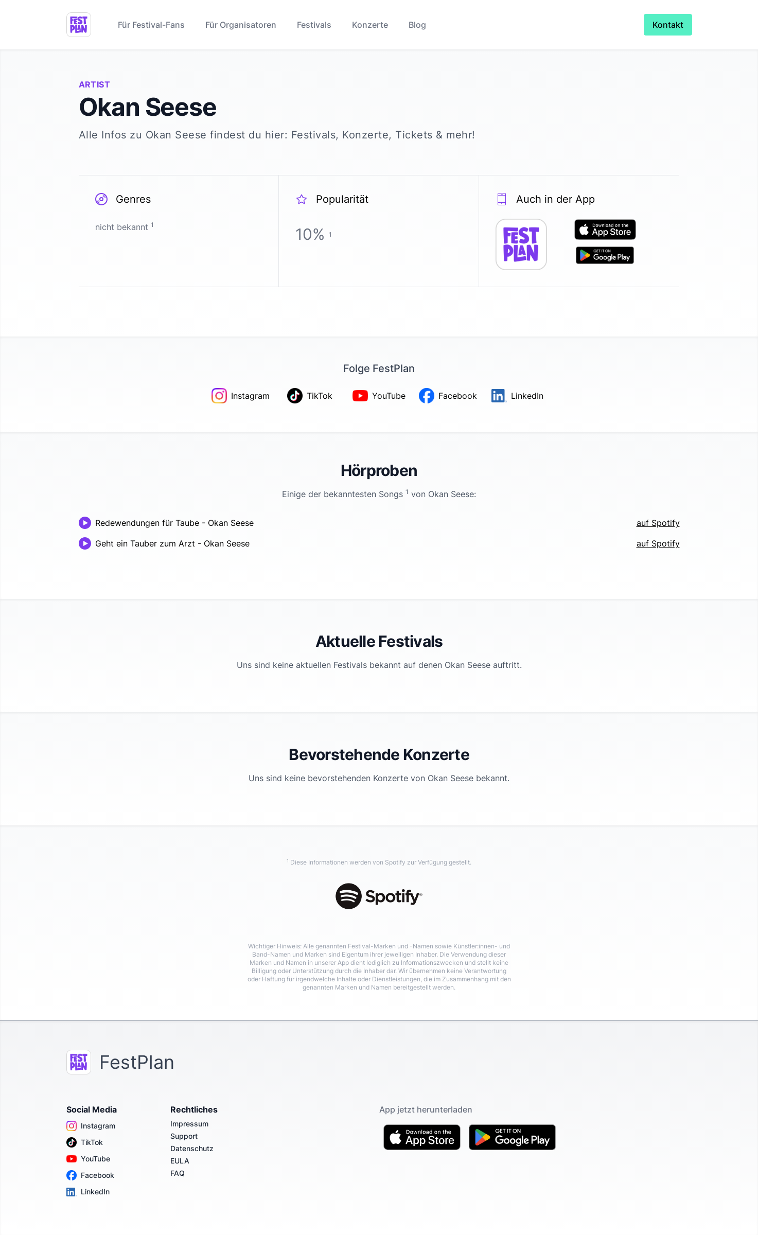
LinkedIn (88, 1192)
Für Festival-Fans (151, 25)
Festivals (314, 25)
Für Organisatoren (240, 25)
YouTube (88, 1159)
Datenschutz (192, 1148)
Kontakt (668, 25)
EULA (179, 1160)
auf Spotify (658, 523)
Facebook (90, 1175)
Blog (417, 25)
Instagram (90, 1126)
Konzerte (370, 25)
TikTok (84, 1142)
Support (184, 1136)
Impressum (189, 1123)
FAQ (177, 1173)
